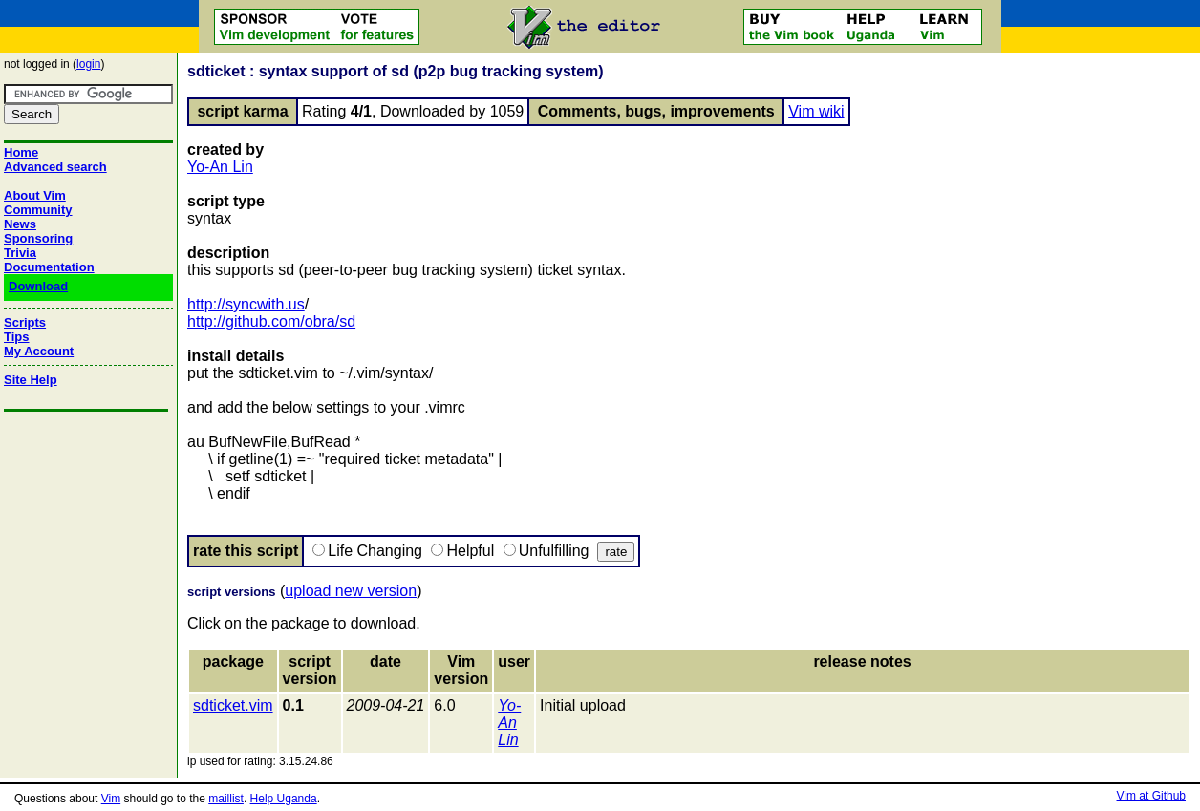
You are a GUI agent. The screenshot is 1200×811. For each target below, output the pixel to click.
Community (38, 210)
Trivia (20, 252)
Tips (17, 337)
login (88, 64)
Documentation (49, 267)
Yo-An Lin (220, 167)
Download (38, 286)
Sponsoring (38, 238)
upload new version (351, 591)
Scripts (25, 322)
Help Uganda (283, 798)
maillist (226, 798)
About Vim (35, 195)
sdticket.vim (233, 705)
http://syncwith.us (246, 304)
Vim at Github (1151, 795)
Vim (110, 798)
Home (21, 152)
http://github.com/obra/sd (271, 321)
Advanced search (55, 167)
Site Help (30, 380)
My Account (39, 351)
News (20, 224)
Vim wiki (816, 111)
